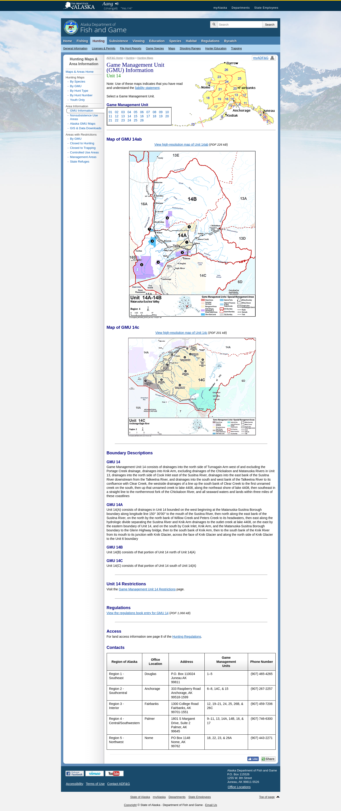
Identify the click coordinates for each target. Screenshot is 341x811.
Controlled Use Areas (84, 152)
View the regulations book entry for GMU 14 (138, 613)
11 (110, 116)
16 (142, 116)
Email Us (211, 805)
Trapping (236, 48)
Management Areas (83, 157)
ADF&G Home (115, 57)
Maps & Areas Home (80, 71)
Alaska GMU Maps (82, 124)
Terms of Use (95, 784)
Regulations (210, 41)
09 (161, 112)
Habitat (191, 41)
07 (148, 112)
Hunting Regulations (186, 636)
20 (167, 116)
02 (117, 112)
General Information (75, 48)
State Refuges (79, 161)
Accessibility (74, 784)
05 (135, 112)
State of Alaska (81, 6)
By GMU (76, 86)
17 (148, 116)
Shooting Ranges (190, 48)
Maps (171, 48)
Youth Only (77, 100)
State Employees (266, 7)
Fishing (82, 41)
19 (161, 116)
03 (123, 112)
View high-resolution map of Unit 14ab (181, 144)
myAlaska (220, 7)
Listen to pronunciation (117, 3)
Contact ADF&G (118, 784)
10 (167, 112)
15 (135, 116)
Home (67, 41)
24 (129, 120)
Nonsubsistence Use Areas (84, 117)
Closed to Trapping (83, 148)
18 (154, 116)
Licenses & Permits (104, 48)
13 (123, 116)
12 (117, 116)
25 (135, 120)
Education (157, 41)
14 (129, 116)
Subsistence (118, 41)
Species (175, 41)
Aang (108, 3)
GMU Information (79, 110)
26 (142, 120)
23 (123, 120)
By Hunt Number (81, 95)
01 (110, 112)
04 (129, 112)
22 (117, 120)
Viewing (139, 41)
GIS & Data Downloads (85, 128)
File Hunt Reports (130, 48)
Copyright (130, 805)
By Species (77, 81)
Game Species (155, 48)
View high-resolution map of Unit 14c (181, 333)
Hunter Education (216, 48)
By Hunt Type (79, 90)
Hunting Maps (145, 57)
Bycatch (230, 41)
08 (154, 112)
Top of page (267, 797)
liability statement (147, 88)
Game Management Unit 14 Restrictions (147, 589)
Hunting (99, 41)
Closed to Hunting (82, 143)
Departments (241, 7)
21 (110, 120)
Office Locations (239, 787)
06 (142, 112)
